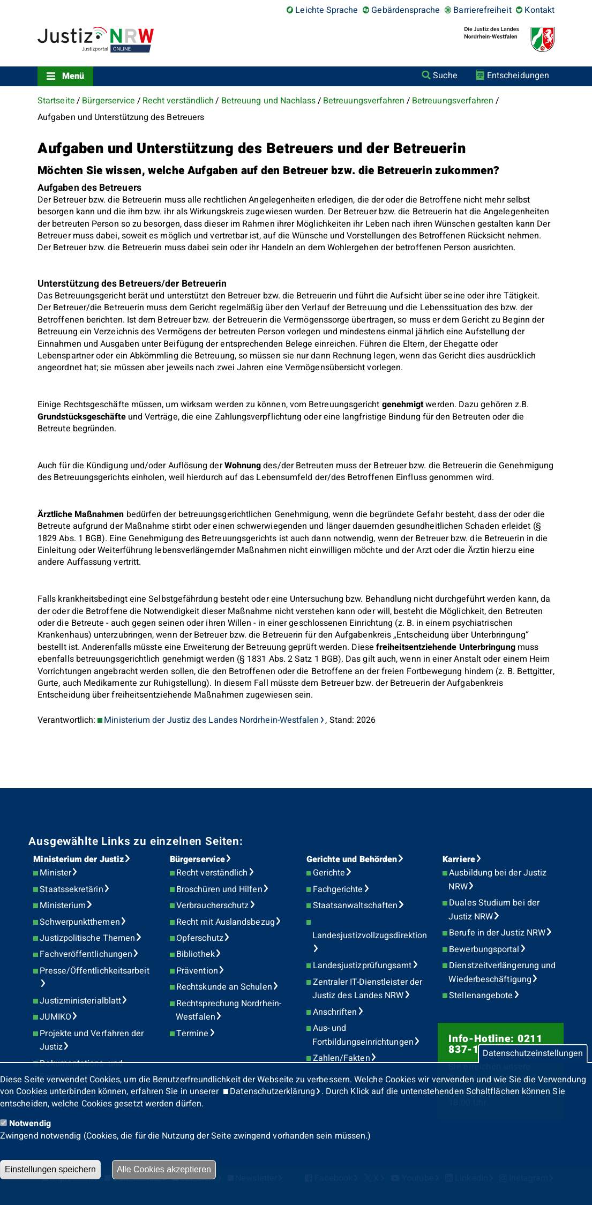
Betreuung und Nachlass (268, 101)
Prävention (197, 970)
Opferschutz (199, 938)
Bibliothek (195, 954)
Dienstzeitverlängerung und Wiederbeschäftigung (502, 972)
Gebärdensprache (405, 10)
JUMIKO (55, 1017)
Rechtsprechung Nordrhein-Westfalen (228, 1010)
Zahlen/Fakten (341, 1058)
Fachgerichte (338, 889)
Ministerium (63, 905)
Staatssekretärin (71, 889)
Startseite (56, 101)
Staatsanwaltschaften (355, 905)
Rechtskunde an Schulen (224, 987)
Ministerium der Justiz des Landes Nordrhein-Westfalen (211, 720)
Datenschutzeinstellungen (533, 1053)
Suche (445, 75)
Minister (55, 872)
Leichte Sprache (326, 10)
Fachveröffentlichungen (86, 954)
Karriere (459, 859)
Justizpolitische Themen (87, 938)
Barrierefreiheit (482, 10)
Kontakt (539, 10)
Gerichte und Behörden (352, 859)
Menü (73, 76)
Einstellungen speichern (50, 1169)
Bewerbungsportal (484, 949)
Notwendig (30, 1123)
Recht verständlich (178, 101)
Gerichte (329, 872)
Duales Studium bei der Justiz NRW (493, 909)
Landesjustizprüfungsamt (362, 965)
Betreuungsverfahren (364, 101)
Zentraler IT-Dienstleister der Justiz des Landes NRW (367, 989)
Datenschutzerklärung (272, 1091)
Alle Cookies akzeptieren (164, 1169)
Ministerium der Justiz (78, 859)
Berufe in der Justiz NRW (497, 932)
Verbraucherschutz (212, 905)
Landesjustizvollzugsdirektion (369, 935)
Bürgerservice (108, 101)
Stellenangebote (481, 995)
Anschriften (335, 1012)
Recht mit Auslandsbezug (225, 922)
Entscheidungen (518, 75)
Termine (192, 1033)
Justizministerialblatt (80, 1000)
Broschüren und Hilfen (219, 889)
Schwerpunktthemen (79, 922)
